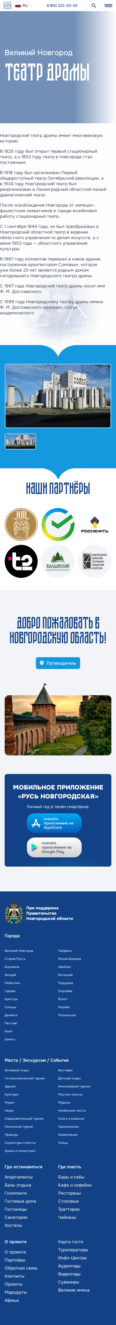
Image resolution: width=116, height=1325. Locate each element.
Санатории (16, 1217)
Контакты (14, 1276)
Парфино (65, 951)
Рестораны (69, 1193)
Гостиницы (16, 1209)
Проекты (14, 1284)
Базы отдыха (18, 1185)
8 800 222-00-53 (62, 5)
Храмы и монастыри (20, 1151)
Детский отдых (69, 1078)
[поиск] (93, 5)
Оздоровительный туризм (24, 1119)
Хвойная (64, 967)
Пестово (11, 1023)
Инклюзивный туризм (74, 1086)
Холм (8, 1031)
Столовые (68, 1201)
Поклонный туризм (19, 1127)
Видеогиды (69, 1274)
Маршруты (16, 1292)
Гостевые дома (20, 1201)
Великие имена (74, 1290)
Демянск (11, 1015)
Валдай (10, 975)
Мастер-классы (70, 1094)
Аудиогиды (69, 1266)
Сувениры (68, 1282)
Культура (11, 1094)
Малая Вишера (69, 959)
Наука (9, 1111)
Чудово (10, 991)
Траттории (68, 1209)
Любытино (12, 983)
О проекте (15, 1252)
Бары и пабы (71, 1177)
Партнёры (15, 1260)
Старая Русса (15, 959)
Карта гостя (70, 1241)
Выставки (65, 1070)
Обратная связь (21, 1268)
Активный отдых (17, 1070)
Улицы (63, 1143)
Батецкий (65, 975)
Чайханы (67, 1217)
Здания (10, 1086)
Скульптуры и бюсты (20, 1143)
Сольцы (10, 1007)
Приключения (68, 1127)
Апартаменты (19, 1177)
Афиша (12, 1300)
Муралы (64, 1102)
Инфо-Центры (72, 1258)
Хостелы (13, 1225)
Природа (11, 1135)
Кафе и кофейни (75, 1185)
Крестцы (11, 999)
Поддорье (65, 983)
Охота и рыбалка (71, 1119)
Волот (62, 999)
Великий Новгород (19, 951)
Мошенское (67, 1015)
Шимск (10, 1039)
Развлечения (67, 1135)
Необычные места (72, 1111)
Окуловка (65, 991)
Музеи (9, 1102)
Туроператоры (73, 1250)
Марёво (64, 1007)
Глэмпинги (16, 1193)
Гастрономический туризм (25, 1078)
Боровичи (12, 967)
